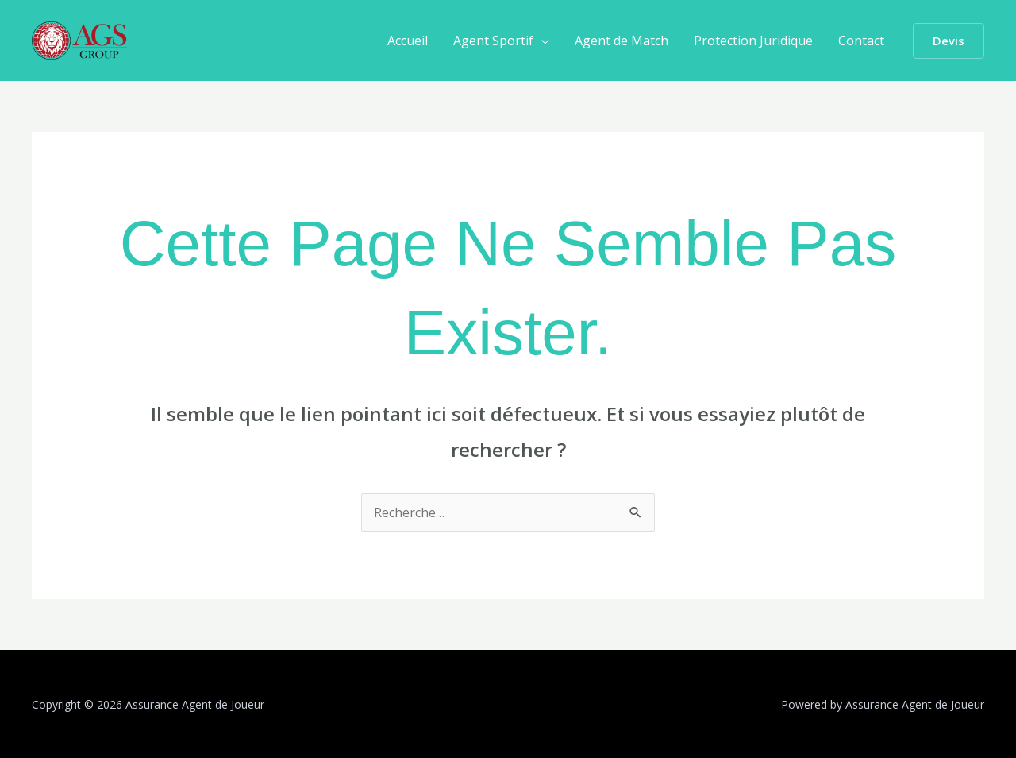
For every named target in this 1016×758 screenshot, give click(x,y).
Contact (861, 40)
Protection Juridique (753, 40)
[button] (948, 41)
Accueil (407, 40)
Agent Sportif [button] (493, 40)
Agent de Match (621, 40)
